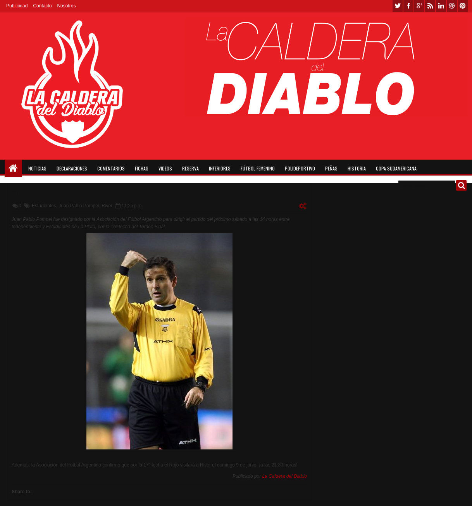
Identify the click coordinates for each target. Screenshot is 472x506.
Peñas (331, 168)
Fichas (141, 168)
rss (430, 6)
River (107, 205)
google (419, 6)
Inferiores (220, 168)
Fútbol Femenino (258, 168)
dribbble (452, 6)
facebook (408, 6)
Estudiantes (44, 205)
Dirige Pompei (34, 193)
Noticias (37, 168)
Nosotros (66, 6)
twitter (398, 6)
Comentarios (111, 168)
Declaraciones (72, 168)
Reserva (190, 168)
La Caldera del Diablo (284, 476)
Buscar (461, 185)
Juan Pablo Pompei (79, 205)
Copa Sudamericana (396, 168)
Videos (165, 168)
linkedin (441, 6)
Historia (357, 168)
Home (13, 168)
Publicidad (17, 6)
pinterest (463, 6)
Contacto (42, 6)
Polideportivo (300, 168)
